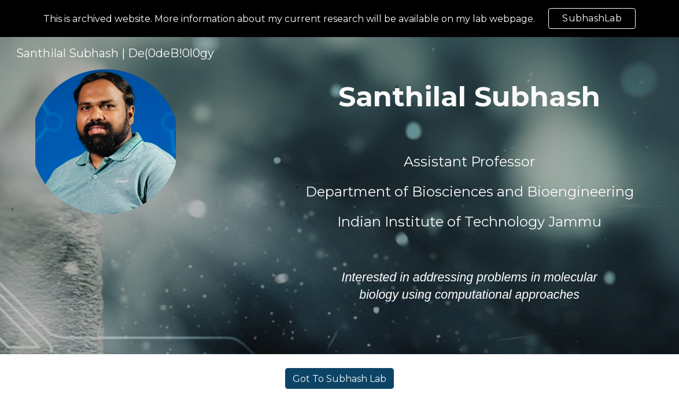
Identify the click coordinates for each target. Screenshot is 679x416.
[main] (470, 96)
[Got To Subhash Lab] (339, 378)
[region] (339, 18)
